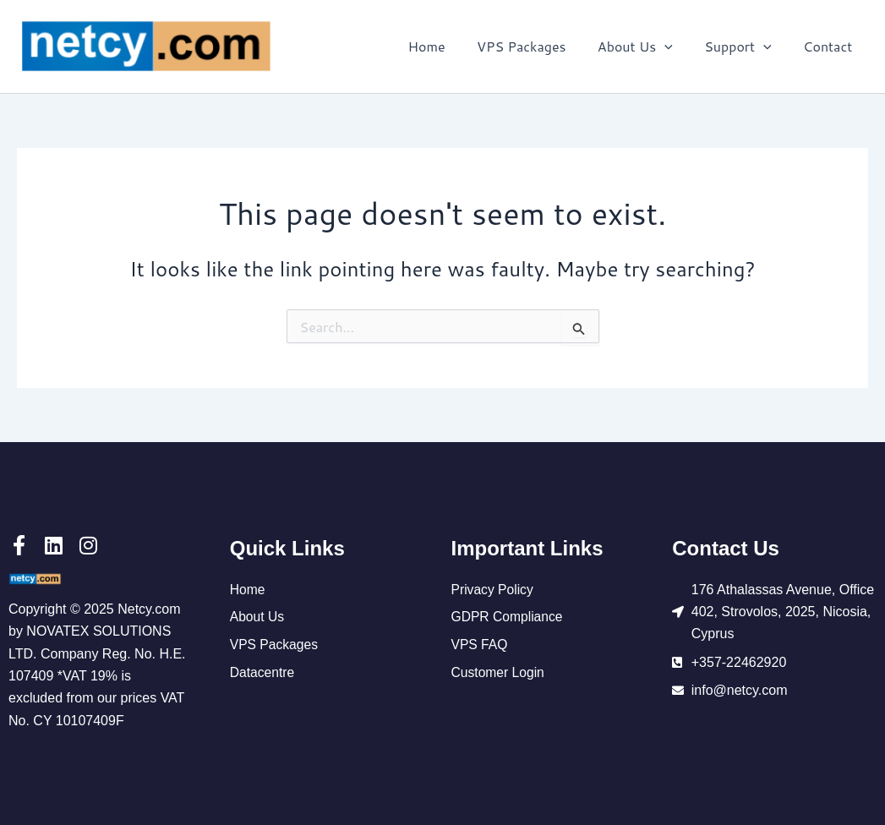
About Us (646, 46)
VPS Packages (537, 46)
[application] (676, 46)
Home (446, 46)
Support (744, 46)
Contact (830, 46)
